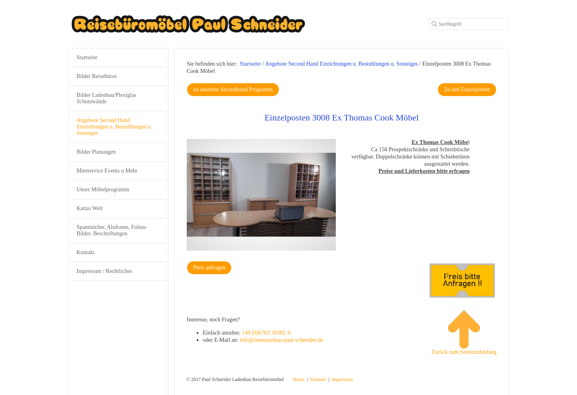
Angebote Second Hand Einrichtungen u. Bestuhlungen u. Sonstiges (114, 126)
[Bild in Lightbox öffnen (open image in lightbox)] (261, 195)
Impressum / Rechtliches (104, 271)
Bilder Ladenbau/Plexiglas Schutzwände (106, 98)
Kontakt (86, 252)
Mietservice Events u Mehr (107, 171)
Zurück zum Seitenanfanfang (464, 332)
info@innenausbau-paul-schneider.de (281, 340)
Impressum (342, 379)
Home (298, 379)
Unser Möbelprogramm (103, 189)
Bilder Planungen (96, 152)
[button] (233, 89)
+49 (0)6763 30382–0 (266, 333)
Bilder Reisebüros (97, 76)
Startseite (250, 64)
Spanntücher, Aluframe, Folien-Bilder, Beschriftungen (112, 230)
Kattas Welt (90, 208)
